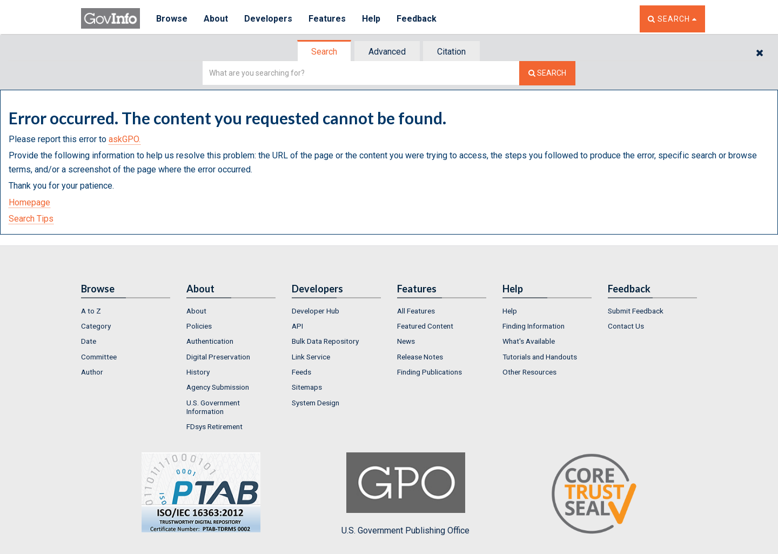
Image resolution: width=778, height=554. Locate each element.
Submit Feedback (635, 310)
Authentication (209, 341)
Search (324, 51)
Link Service (311, 356)
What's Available (528, 341)
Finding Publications (429, 372)
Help (371, 19)
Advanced (387, 51)
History (198, 372)
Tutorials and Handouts (539, 356)
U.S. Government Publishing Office (405, 494)
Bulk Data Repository (325, 341)
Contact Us (626, 326)
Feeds (301, 372)
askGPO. (124, 139)
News (406, 341)
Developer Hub (315, 310)
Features (327, 19)
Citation (451, 51)
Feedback (417, 19)
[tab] (324, 51)
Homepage (29, 202)
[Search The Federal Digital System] (547, 73)
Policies (199, 326)
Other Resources (529, 372)
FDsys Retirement (214, 426)
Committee (99, 356)
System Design (315, 402)
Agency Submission (217, 387)
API (297, 326)
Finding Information (533, 326)
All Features (416, 310)
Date (88, 341)
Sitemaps (307, 387)
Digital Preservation (218, 356)
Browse (171, 19)
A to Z (91, 310)
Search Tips (31, 218)
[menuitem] (125, 311)
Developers (268, 19)
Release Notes (420, 356)
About (216, 19)
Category (96, 326)
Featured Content (425, 326)
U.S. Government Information (213, 407)
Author (92, 372)
